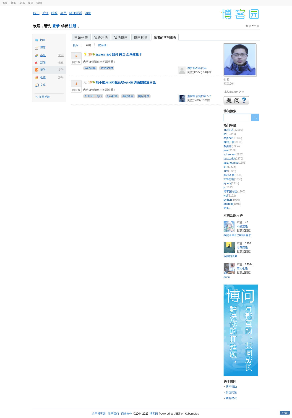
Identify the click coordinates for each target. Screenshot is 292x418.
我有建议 (231, 398)
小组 (43, 55)
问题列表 (81, 37)
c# (230, 134)
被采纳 (102, 45)
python (232, 199)
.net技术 (233, 129)
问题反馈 (44, 97)
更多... (227, 208)
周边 (30, 3)
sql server (233, 154)
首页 (5, 3)
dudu (227, 277)
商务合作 (126, 413)
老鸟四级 (242, 247)
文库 (43, 84)
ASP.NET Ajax (93, 96)
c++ (230, 166)
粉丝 (54, 13)
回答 (88, 45)
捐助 (39, 3)
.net (230, 171)
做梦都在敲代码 (196, 68)
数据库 (232, 146)
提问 (61, 69)
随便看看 (75, 13)
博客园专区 (234, 191)
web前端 (233, 179)
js (228, 187)
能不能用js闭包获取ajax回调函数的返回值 (126, 82)
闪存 (43, 39)
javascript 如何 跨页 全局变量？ (119, 54)
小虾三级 (242, 226)
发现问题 (231, 392)
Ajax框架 (112, 96)
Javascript (107, 68)
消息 (88, 13)
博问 (43, 69)
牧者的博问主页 (165, 37)
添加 (61, 77)
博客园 (154, 413)
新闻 (13, 3)
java (230, 150)
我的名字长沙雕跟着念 (237, 235)
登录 (56, 26)
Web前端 (90, 68)
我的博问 (121, 37)
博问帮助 (231, 386)
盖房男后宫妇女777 (199, 96)
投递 (61, 62)
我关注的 (101, 37)
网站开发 (143, 96)
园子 (36, 13)
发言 (61, 55)
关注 (45, 13)
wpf (230, 195)
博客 (43, 47)
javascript (233, 158)
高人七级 (242, 268)
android (232, 203)
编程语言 (128, 96)
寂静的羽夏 (230, 256)
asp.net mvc (235, 162)
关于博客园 (99, 413)
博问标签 (141, 37)
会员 (22, 3)
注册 (72, 26)
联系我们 (113, 413)
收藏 (43, 77)
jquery (231, 183)
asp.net (233, 138)
